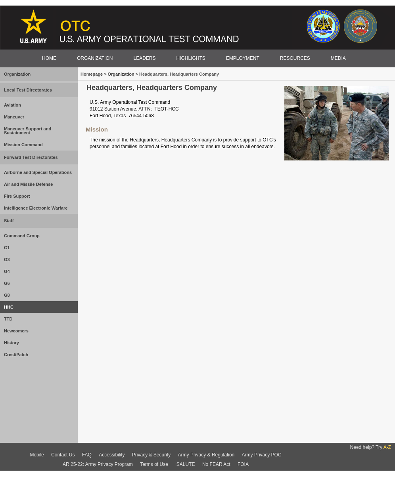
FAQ (87, 455)
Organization (17, 74)
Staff (8, 220)
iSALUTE (185, 464)
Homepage (92, 74)
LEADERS (144, 58)
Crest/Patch (16, 354)
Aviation (12, 105)
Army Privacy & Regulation (206, 455)
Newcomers (16, 330)
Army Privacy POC (262, 455)
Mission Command (23, 144)
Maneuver (14, 116)
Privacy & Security (151, 455)
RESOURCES (295, 58)
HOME (49, 58)
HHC (8, 307)
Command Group (22, 235)
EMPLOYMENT (242, 58)
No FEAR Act (216, 464)
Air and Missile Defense (28, 184)
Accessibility (112, 455)
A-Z (387, 447)
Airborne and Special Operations (38, 172)
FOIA (243, 464)
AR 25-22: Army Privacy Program (98, 464)
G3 (7, 259)
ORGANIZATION (95, 58)
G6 (7, 283)
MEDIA (338, 58)
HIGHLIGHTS (190, 58)
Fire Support (17, 196)
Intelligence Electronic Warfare (35, 208)
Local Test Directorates (28, 90)
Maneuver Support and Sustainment (27, 130)
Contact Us (63, 455)
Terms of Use (154, 464)
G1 (7, 247)
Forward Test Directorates (31, 157)
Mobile (37, 455)
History (11, 342)
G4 (7, 271)
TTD (8, 319)
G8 (7, 295)
